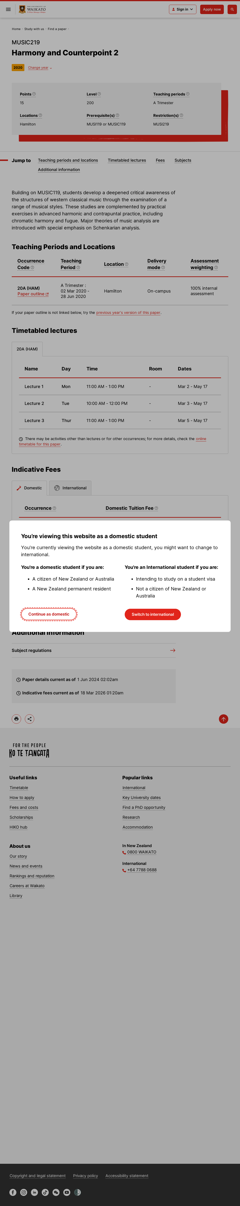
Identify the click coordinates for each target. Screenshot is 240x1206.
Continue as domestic (48, 614)
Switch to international (153, 614)
